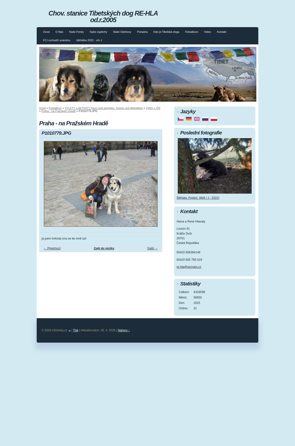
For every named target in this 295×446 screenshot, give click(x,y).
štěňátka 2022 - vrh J (89, 40)
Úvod (46, 31)
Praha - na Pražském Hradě (58, 111)
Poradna (142, 31)
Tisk (76, 330)
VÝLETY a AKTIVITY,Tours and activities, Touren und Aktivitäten (104, 108)
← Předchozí (52, 248)
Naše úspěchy (98, 31)
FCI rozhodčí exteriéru (56, 40)
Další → (152, 248)
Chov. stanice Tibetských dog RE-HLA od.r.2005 (103, 16)
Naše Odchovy (122, 31)
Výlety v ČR (153, 108)
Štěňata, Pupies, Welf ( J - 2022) (198, 198)
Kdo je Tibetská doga (166, 31)
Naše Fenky (76, 31)
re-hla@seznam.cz (189, 267)
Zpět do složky (104, 248)
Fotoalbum (191, 31)
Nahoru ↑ (124, 330)
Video (207, 31)
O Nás (59, 31)
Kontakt (221, 31)
